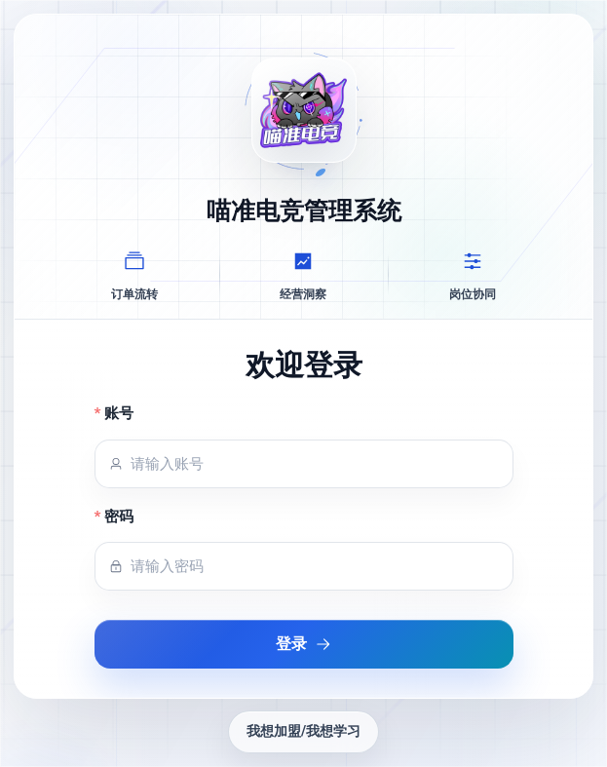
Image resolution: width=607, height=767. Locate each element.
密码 (118, 516)
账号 (118, 413)
